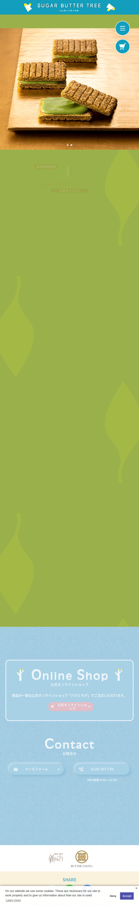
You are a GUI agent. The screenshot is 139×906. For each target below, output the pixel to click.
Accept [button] (127, 896)
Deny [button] (113, 896)
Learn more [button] (13, 900)
